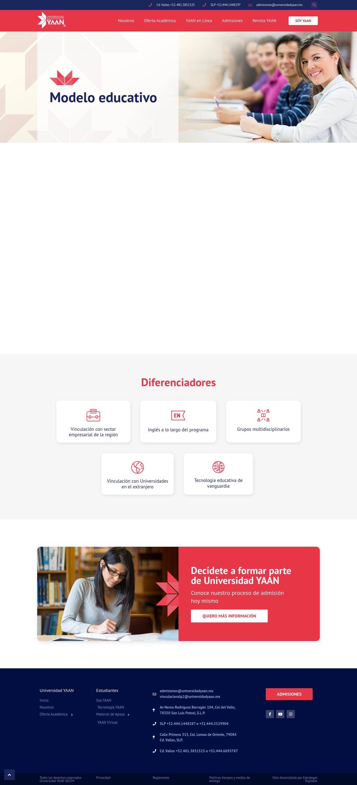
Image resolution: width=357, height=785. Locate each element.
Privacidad (103, 778)
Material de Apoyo (110, 714)
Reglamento (161, 778)
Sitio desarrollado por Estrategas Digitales (294, 779)
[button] (314, 4)
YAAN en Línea (199, 20)
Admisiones (232, 20)
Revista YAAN (264, 20)
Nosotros (126, 20)
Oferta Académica (160, 20)
